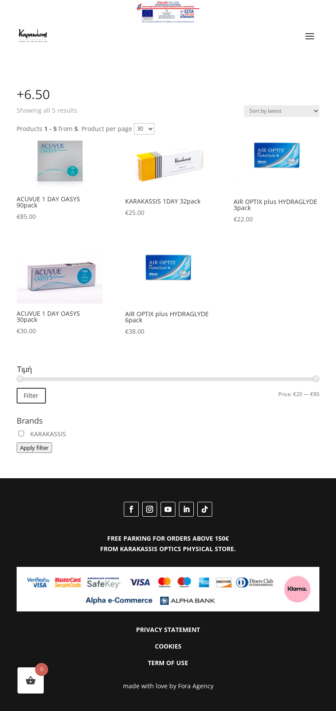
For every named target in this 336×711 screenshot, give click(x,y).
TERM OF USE (168, 663)
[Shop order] (281, 111)
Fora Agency (196, 686)
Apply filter (34, 448)
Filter (31, 395)
